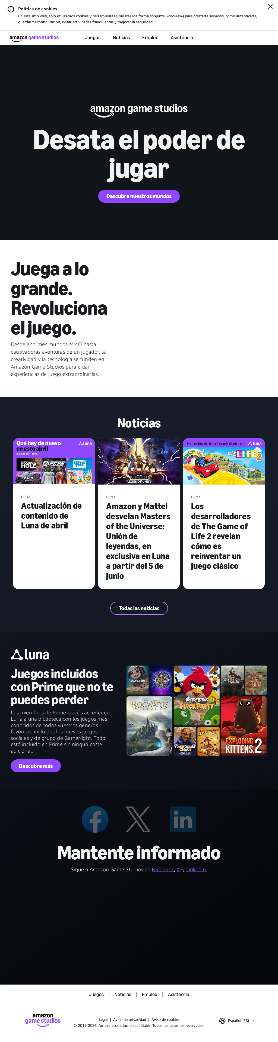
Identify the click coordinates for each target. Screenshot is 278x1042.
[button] (236, 1021)
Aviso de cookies (165, 1019)
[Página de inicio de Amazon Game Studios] (34, 38)
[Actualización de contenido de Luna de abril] (54, 461)
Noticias (121, 37)
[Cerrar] (270, 7)
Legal (103, 1019)
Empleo (150, 37)
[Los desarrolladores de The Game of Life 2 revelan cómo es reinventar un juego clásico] (224, 462)
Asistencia (182, 37)
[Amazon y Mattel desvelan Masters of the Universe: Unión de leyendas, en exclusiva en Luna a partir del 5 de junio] (139, 462)
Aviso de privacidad (129, 1019)
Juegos (93, 37)
